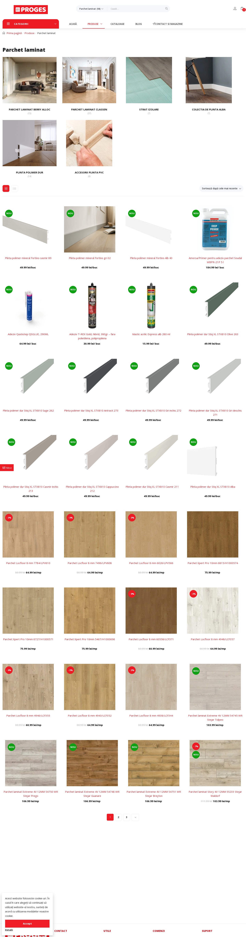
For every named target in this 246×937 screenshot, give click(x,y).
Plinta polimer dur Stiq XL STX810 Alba (212, 486)
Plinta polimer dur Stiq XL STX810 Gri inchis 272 (153, 410)
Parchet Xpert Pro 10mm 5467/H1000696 (90, 639)
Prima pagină (14, 33)
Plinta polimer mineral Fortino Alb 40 (151, 258)
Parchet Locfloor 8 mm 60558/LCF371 (151, 639)
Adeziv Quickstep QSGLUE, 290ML (28, 334)
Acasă (73, 24)
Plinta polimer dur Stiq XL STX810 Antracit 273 (91, 410)
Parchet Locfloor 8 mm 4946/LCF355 (28, 715)
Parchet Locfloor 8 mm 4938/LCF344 (151, 715)
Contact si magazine (168, 24)
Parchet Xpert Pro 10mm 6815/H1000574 (213, 563)
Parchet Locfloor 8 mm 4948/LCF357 (213, 639)
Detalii (9, 929)
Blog (138, 24)
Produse (93, 24)
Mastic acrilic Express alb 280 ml (151, 334)
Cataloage (118, 24)
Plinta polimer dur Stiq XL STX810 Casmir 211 (152, 486)
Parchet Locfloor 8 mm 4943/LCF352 (90, 715)
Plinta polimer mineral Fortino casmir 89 (28, 258)
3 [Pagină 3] (126, 817)
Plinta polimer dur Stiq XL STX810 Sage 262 (28, 410)
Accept (27, 923)
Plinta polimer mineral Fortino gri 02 (90, 258)
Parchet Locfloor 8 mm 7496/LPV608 (90, 563)
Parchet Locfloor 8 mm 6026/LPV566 (151, 563)
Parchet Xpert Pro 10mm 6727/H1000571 (28, 639)
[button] (91, 8)
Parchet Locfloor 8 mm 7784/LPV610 (28, 563)
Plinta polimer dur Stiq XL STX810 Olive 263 (212, 334)
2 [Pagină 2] (118, 817)
